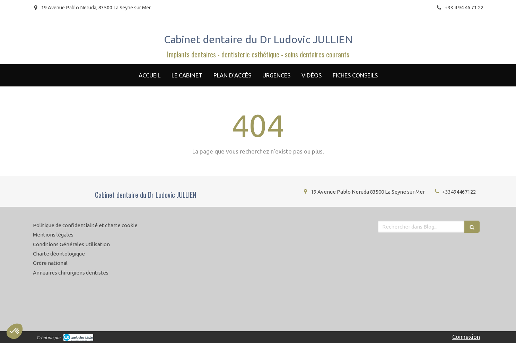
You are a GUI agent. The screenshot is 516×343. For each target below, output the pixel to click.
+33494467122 (459, 192)
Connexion (466, 336)
